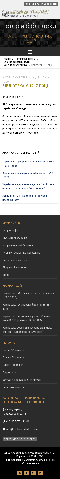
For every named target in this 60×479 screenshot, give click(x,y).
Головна (8, 59)
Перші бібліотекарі (14, 350)
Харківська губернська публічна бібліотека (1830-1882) (29, 163)
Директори (9, 372)
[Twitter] (40, 473)
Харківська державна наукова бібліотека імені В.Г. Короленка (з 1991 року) (27, 329)
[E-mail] (19, 473)
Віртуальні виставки (15, 267)
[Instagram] (33, 473)
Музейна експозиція (15, 238)
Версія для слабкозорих (41, 4)
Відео (6, 274)
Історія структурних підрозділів (21, 252)
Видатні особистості (14, 387)
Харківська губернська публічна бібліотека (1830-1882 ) (28, 295)
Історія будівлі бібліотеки (18, 245)
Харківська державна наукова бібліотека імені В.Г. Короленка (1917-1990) (27, 318)
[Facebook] (26, 473)
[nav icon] (30, 52)
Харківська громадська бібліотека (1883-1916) (27, 306)
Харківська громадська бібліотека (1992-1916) (28, 175)
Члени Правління (13, 364)
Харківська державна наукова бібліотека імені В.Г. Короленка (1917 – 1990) (28, 186)
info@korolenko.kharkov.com (22, 429)
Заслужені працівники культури (22, 379)
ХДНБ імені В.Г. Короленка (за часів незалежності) (25, 197)
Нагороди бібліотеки (15, 260)
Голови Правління (13, 357)
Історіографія (10, 230)
